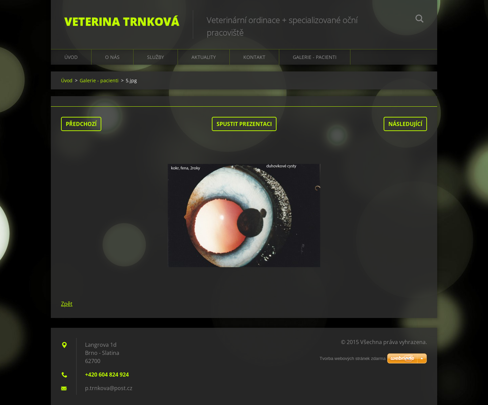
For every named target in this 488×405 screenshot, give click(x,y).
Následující (405, 124)
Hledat (419, 20)
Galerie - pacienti (99, 80)
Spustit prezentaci (244, 124)
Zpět (67, 303)
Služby (155, 57)
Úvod (71, 57)
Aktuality (203, 57)
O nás (112, 57)
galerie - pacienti (315, 57)
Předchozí (81, 124)
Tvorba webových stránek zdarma (353, 358)
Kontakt (254, 57)
